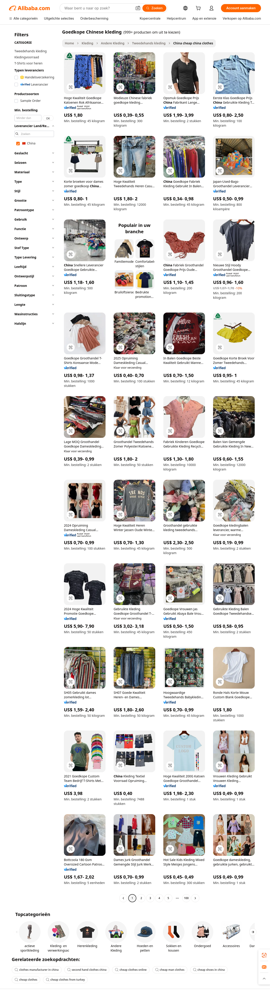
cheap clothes (26, 980)
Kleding (87, 43)
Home (69, 43)
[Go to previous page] (123, 898)
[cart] (199, 9)
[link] (264, 955)
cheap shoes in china (209, 970)
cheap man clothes (169, 970)
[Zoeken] (154, 8)
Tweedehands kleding (149, 43)
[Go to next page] (195, 898)
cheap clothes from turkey (65, 980)
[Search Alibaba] (98, 8)
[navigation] (34, 465)
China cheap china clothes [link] (193, 43)
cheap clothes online (130, 970)
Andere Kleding (113, 43)
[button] (138, 8)
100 (186, 898)
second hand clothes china (87, 970)
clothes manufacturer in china (37, 970)
